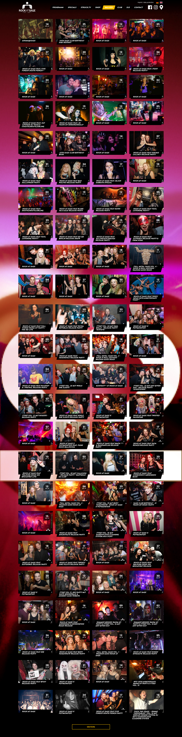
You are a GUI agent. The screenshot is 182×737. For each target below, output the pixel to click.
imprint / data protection (146, 2)
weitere (91, 727)
